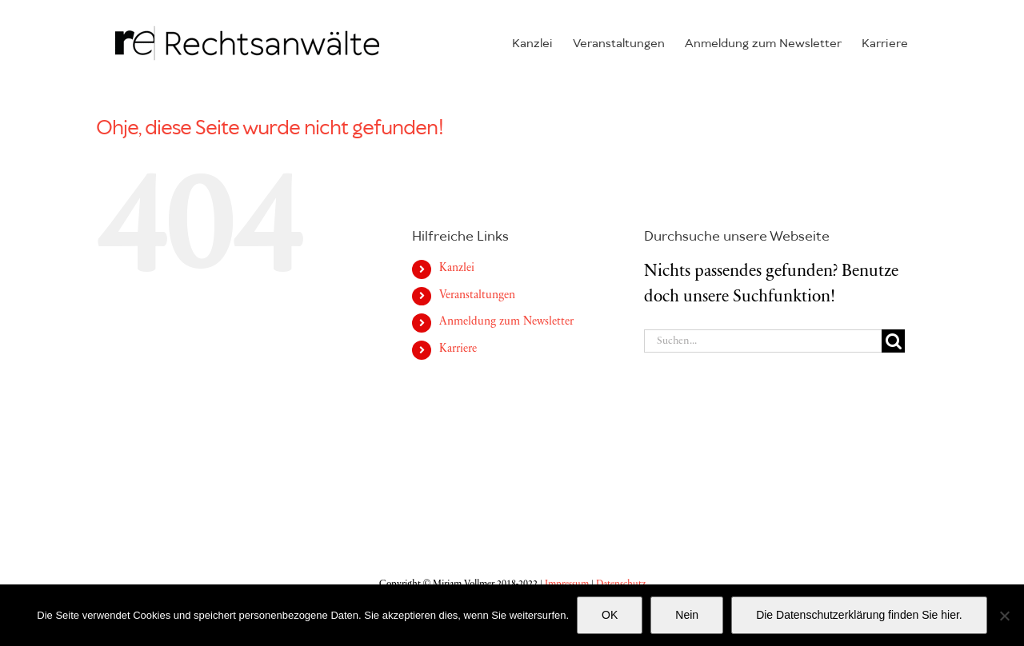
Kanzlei (456, 268)
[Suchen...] (763, 341)
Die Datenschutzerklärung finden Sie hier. (859, 614)
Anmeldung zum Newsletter (506, 322)
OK (610, 614)
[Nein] (1004, 616)
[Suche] (893, 341)
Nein (686, 614)
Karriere (458, 349)
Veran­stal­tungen (477, 295)
